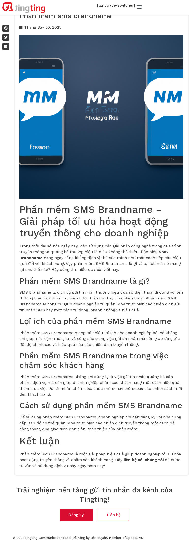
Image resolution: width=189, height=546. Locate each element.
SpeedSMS (134, 539)
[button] (139, 6)
